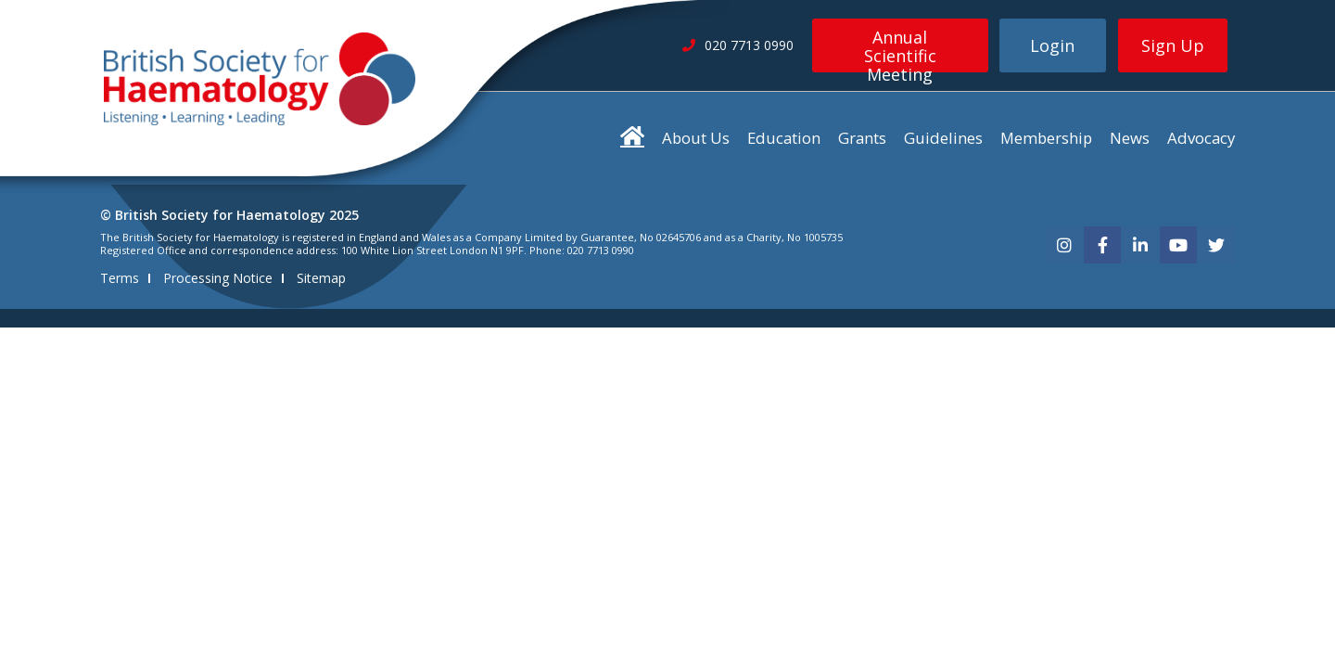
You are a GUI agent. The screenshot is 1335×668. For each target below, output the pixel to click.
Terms (119, 278)
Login (1052, 45)
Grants (862, 137)
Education (783, 137)
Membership (1046, 137)
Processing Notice (218, 278)
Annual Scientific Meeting (900, 49)
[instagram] (1064, 244)
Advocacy (1201, 137)
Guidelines (943, 137)
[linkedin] (1140, 244)
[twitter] (1216, 244)
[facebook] (1102, 244)
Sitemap (321, 278)
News (1130, 137)
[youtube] (1178, 244)
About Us (696, 137)
